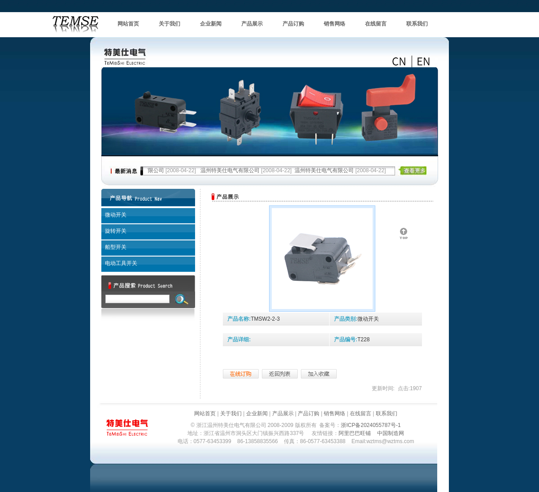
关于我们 (169, 24)
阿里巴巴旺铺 (355, 433)
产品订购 (293, 24)
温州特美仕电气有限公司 (230, 170)
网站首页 (128, 24)
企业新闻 (211, 24)
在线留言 (376, 24)
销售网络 (334, 24)
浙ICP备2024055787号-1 (370, 425)
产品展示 (252, 24)
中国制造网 (390, 433)
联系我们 (417, 24)
